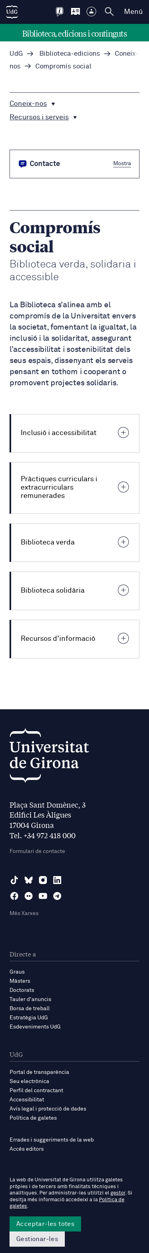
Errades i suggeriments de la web (52, 1140)
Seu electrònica (29, 1081)
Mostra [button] (122, 163)
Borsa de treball (30, 1008)
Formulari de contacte (37, 851)
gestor (117, 1193)
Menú (133, 12)
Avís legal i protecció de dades (48, 1109)
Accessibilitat (27, 1100)
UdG (16, 54)
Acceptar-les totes (45, 1224)
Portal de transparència (39, 1072)
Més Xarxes (24, 913)
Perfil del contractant (36, 1090)
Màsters (20, 981)
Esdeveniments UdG (35, 1027)
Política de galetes (33, 1118)
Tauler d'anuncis (30, 999)
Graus (17, 972)
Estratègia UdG (29, 1018)
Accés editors (27, 1149)
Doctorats (22, 990)
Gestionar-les (37, 1239)
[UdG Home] (12, 12)
